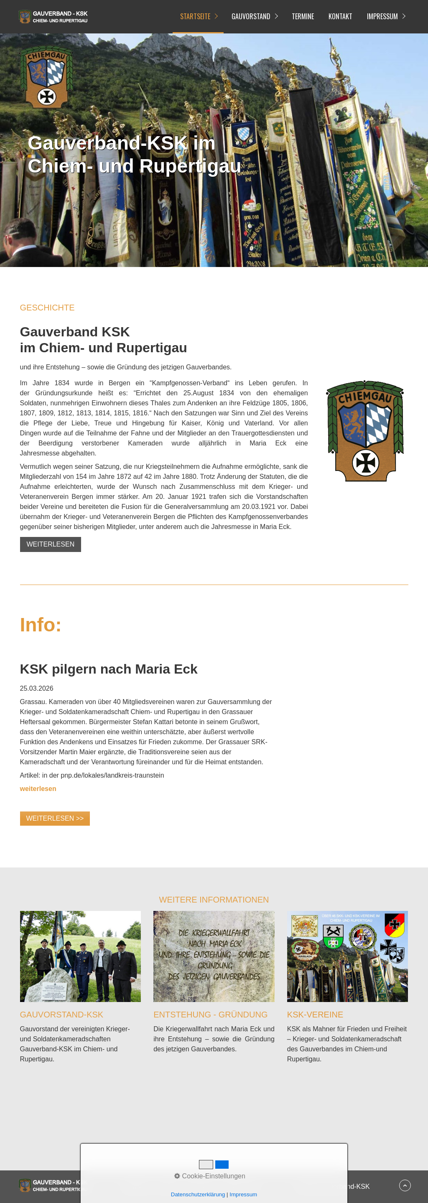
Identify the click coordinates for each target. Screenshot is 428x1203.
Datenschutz (240, 1186)
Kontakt (340, 16)
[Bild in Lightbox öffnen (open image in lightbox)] (364, 430)
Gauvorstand (251, 16)
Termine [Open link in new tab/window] (303, 16)
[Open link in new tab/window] (38, 788)
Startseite (195, 16)
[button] (51, 544)
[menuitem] (198, 16)
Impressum (382, 16)
